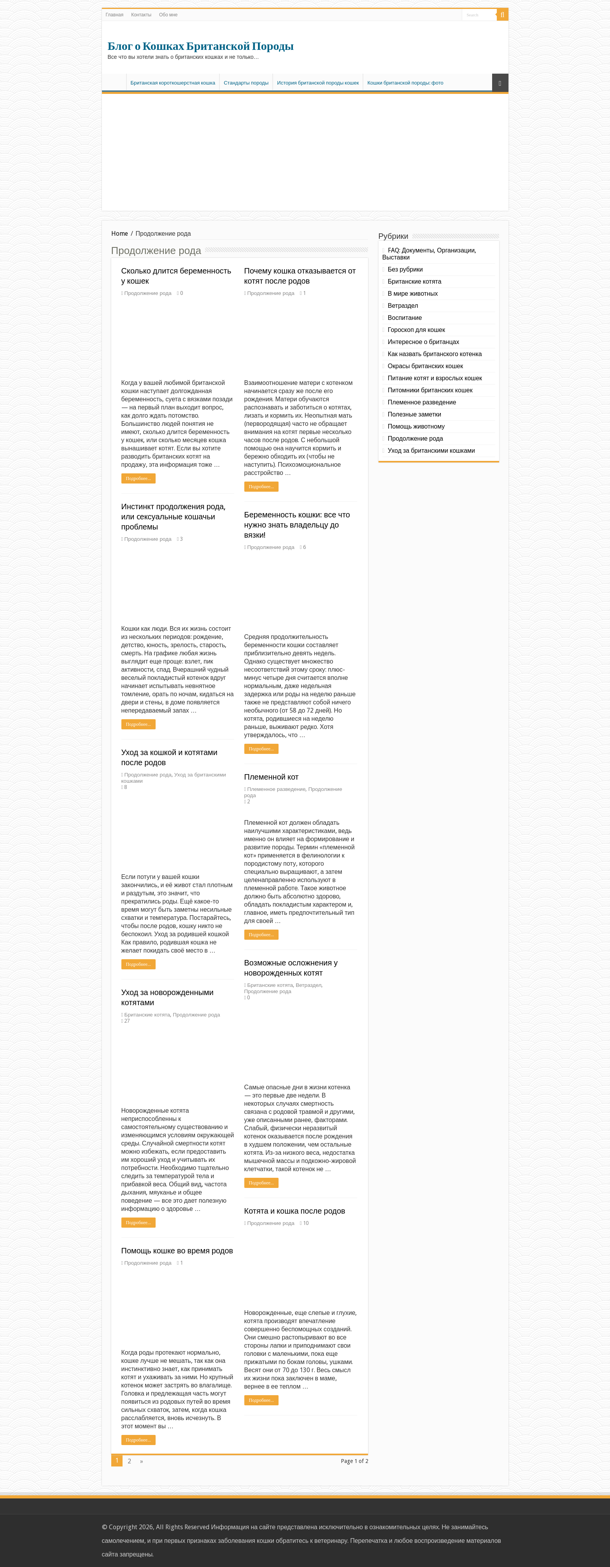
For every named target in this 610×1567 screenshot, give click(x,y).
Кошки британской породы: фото (405, 83)
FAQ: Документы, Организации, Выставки (429, 254)
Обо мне (168, 15)
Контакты (141, 15)
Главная (115, 15)
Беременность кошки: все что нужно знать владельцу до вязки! (297, 525)
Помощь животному (416, 426)
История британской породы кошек (318, 83)
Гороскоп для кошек (416, 330)
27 (127, 1021)
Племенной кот (271, 777)
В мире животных (413, 293)
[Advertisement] (305, 152)
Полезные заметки (414, 414)
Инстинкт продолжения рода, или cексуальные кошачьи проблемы (173, 516)
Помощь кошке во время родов (177, 1250)
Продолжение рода (147, 293)
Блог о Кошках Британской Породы (201, 46)
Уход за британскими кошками (431, 450)
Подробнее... (138, 478)
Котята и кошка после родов (294, 1211)
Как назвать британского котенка (435, 354)
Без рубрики (405, 269)
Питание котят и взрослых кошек (435, 378)
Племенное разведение (276, 789)
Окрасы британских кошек (425, 366)
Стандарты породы (246, 83)
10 (306, 1223)
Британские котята (270, 985)
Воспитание (405, 317)
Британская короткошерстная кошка (173, 83)
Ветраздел (308, 985)
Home (119, 233)
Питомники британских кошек (430, 390)
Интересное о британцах (423, 342)
